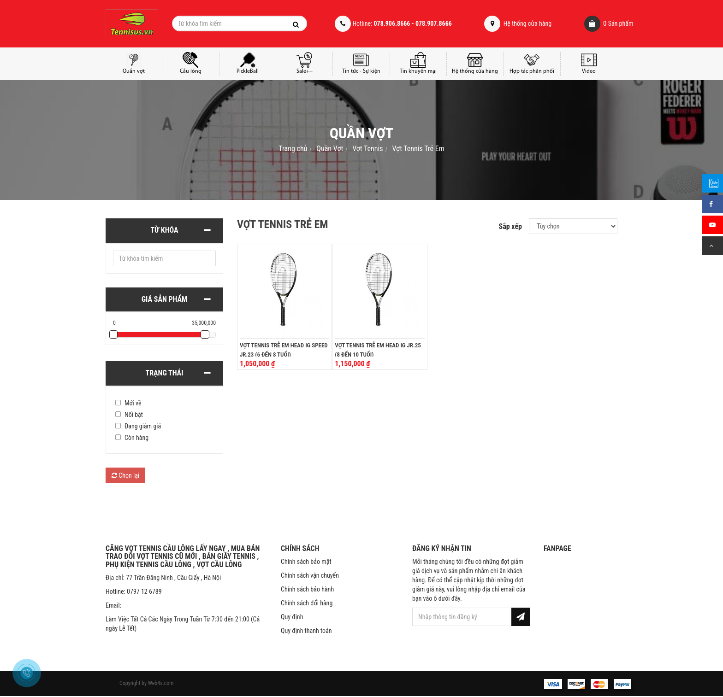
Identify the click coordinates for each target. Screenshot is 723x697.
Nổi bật (133, 414)
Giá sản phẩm (164, 299)
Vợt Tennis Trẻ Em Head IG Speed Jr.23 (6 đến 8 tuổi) (284, 350)
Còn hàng (136, 437)
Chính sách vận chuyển (310, 575)
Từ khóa (164, 230)
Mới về (133, 403)
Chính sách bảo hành (307, 589)
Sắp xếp (510, 226)
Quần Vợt (329, 148)
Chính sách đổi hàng (306, 603)
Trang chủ (293, 148)
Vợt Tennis (367, 148)
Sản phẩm (595, 24)
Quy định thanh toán (306, 630)
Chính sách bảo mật (306, 561)
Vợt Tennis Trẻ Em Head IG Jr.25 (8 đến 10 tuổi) (378, 350)
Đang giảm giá (142, 426)
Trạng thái (165, 373)
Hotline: (393, 24)
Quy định (292, 617)
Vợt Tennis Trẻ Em (418, 148)
